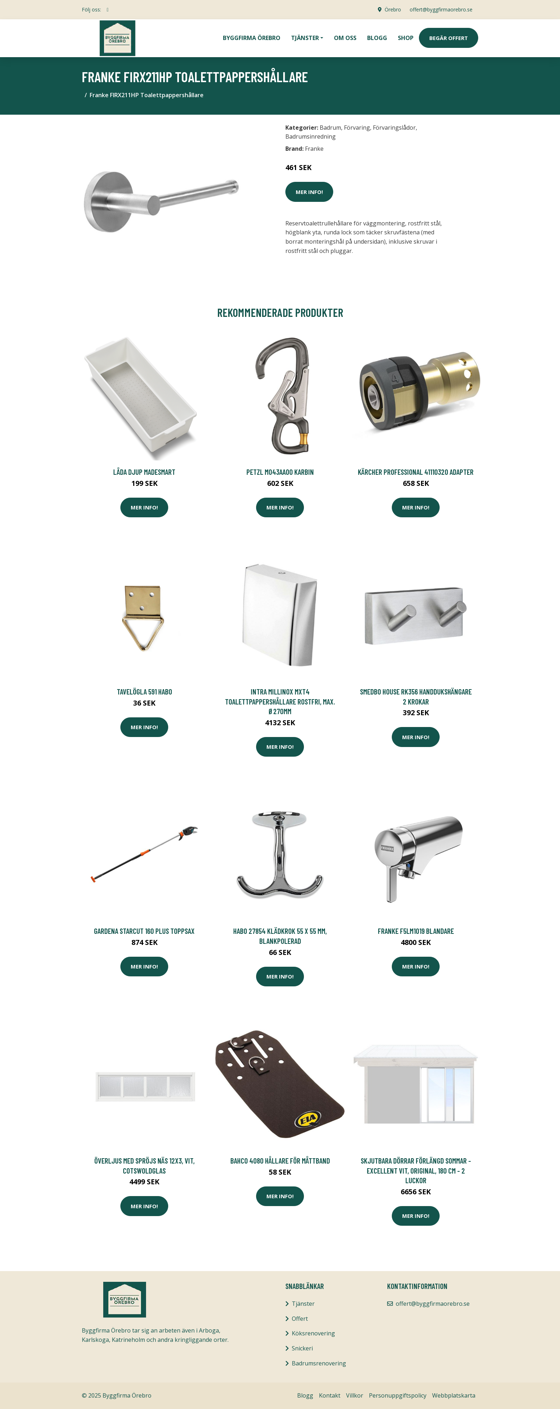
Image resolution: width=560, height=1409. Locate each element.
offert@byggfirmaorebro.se (441, 9)
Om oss (345, 38)
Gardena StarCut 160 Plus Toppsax (144, 930)
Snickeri (302, 1348)
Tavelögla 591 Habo (144, 691)
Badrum (330, 127)
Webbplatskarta (453, 1395)
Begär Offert (448, 37)
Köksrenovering (313, 1333)
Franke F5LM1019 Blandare (416, 930)
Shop (406, 38)
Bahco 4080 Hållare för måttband (280, 1160)
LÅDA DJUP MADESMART (144, 471)
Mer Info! (309, 191)
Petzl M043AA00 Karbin (280, 471)
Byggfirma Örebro (251, 38)
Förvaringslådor (394, 127)
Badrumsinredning (310, 136)
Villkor (354, 1395)
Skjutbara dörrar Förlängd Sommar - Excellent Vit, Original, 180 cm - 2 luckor (416, 1170)
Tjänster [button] (305, 38)
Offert (300, 1319)
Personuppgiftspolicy (397, 1395)
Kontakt (329, 1395)
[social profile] (107, 9)
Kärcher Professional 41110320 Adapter (416, 471)
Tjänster (303, 1304)
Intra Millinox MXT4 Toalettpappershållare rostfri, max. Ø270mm (280, 701)
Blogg (377, 38)
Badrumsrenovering (319, 1363)
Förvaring (357, 127)
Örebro (393, 9)
